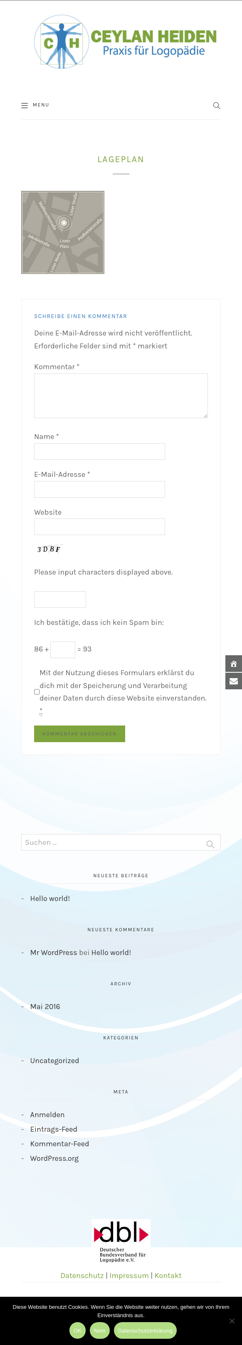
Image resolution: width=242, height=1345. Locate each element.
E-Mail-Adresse (62, 474)
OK (77, 1331)
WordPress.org (54, 1158)
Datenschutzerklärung (145, 1331)
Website (48, 512)
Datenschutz (82, 1275)
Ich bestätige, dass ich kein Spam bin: (99, 622)
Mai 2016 (45, 1006)
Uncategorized (54, 1060)
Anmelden (47, 1114)
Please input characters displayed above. (103, 572)
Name (46, 436)
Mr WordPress (53, 952)
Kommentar (56, 366)
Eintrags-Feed (54, 1129)
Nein (100, 1331)
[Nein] (231, 1321)
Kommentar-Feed (59, 1143)
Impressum (129, 1275)
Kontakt (168, 1275)
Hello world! (50, 898)
